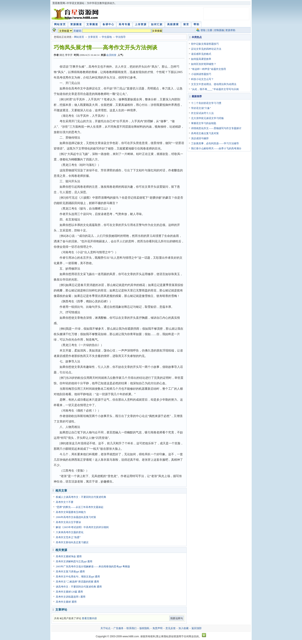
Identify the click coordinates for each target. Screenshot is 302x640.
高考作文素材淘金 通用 (69, 556)
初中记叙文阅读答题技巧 (205, 43)
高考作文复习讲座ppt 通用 (70, 571)
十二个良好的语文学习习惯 (206, 103)
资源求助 (230, 30)
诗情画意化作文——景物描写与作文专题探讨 (216, 128)
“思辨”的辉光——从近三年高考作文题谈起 (79, 507)
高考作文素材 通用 (66, 601)
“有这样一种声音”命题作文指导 (208, 69)
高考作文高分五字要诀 (68, 522)
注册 (209, 30)
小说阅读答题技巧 (201, 74)
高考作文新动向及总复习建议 (72, 542)
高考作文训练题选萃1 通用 (70, 596)
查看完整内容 (89, 618)
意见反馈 (170, 628)
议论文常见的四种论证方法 (206, 48)
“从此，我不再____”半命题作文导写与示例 (215, 89)
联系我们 (131, 628)
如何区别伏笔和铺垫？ (203, 64)
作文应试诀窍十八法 (202, 113)
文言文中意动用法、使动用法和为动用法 (213, 84)
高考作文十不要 (64, 502)
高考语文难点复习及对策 (205, 133)
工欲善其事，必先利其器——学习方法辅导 (215, 143)
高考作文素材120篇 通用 (69, 591)
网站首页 (79, 36)
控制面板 (219, 30)
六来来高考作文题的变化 (69, 532)
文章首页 (93, 36)
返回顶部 (196, 628)
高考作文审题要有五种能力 (71, 512)
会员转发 (111, 55)
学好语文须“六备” (201, 108)
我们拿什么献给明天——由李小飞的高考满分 (216, 148)
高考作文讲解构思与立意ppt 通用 (74, 561)
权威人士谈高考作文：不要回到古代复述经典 (81, 497)
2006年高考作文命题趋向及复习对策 (76, 517)
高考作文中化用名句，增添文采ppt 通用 (78, 576)
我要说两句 (176, 618)
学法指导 (121, 36)
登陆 (203, 30)
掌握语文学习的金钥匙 (203, 123)
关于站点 (105, 628)
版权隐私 (144, 628)
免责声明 (157, 628)
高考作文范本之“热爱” (68, 537)
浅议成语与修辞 (200, 138)
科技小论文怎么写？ (202, 79)
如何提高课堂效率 (201, 59)
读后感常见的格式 (201, 53)
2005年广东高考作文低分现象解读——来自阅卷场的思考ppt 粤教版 (93, 566)
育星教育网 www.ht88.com (76, 14)
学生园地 (107, 36)
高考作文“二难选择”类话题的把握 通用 (77, 581)
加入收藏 (183, 628)
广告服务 (118, 628)
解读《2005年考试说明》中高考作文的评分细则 (82, 527)
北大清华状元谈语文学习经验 (207, 118)
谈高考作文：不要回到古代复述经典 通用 (79, 586)
